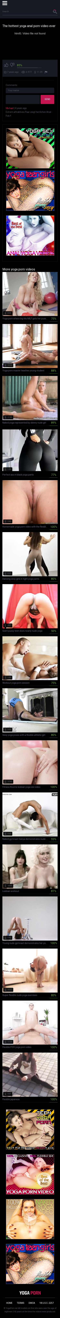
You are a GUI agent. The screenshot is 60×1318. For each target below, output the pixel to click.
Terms (20, 1303)
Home (9, 1303)
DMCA (32, 1303)
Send (47, 99)
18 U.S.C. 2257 (46, 1303)
